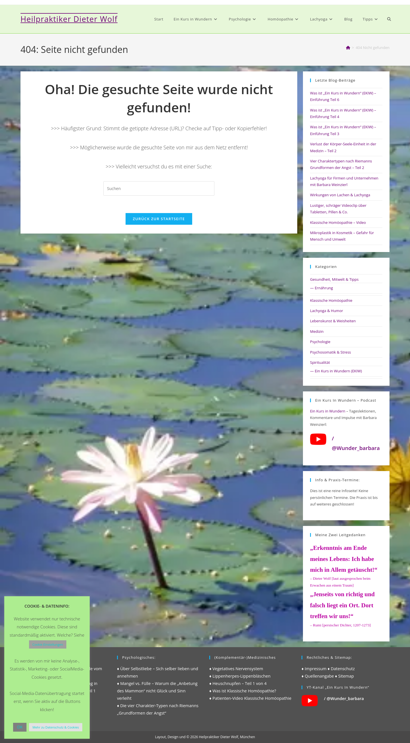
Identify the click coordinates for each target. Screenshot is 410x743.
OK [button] (19, 727)
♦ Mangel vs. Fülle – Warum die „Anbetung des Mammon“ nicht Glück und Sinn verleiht (157, 691)
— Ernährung (321, 287)
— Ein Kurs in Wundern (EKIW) (336, 370)
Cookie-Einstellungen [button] (47, 644)
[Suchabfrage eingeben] (158, 188)
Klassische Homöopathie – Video (338, 222)
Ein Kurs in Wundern (327, 411)
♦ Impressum (314, 668)
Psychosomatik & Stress (330, 352)
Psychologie (320, 341)
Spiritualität (320, 362)
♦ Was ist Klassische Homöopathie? (242, 691)
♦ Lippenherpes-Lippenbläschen (239, 676)
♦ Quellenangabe (318, 676)
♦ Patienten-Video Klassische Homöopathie (250, 698)
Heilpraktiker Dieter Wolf (69, 19)
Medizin (317, 331)
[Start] (348, 47)
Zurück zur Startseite (159, 218)
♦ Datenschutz (341, 668)
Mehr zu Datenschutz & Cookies (55, 727)
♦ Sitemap (344, 676)
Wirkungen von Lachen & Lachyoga (340, 194)
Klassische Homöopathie (331, 300)
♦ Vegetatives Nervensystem (236, 668)
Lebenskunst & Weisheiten (333, 320)
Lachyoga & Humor (326, 310)
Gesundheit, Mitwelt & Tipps (334, 279)
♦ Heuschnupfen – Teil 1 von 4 (237, 683)
